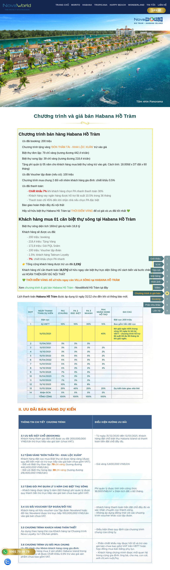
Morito (75, 5)
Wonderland (136, 5)
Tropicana (100, 5)
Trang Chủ (62, 5)
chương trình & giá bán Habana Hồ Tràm (49, 287)
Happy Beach (118, 5)
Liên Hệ (162, 5)
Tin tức (151, 5)
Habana (87, 5)
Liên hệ (156, 10)
